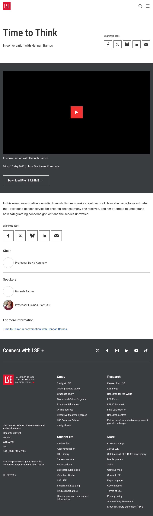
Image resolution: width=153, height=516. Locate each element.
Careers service (65, 459)
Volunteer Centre (66, 475)
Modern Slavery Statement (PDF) (125, 506)
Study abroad (64, 425)
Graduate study (65, 394)
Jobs (110, 464)
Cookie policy (114, 485)
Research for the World (119, 394)
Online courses (65, 409)
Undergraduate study (68, 388)
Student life (63, 443)
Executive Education (68, 404)
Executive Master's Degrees (72, 415)
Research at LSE (116, 383)
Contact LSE (114, 475)
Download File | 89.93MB (26, 180)
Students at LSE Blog (68, 485)
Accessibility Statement (120, 501)
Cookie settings (115, 443)
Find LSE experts (116, 409)
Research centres (116, 415)
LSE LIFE (62, 480)
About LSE (113, 449)
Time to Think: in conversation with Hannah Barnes (35, 329)
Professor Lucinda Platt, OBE (33, 305)
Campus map (114, 470)
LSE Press (112, 399)
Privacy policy (114, 496)
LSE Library (63, 454)
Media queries (115, 459)
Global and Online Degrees (71, 399)
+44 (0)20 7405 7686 (14, 451)
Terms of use (114, 491)
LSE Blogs (112, 388)
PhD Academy (64, 464)
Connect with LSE (23, 350)
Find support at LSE (67, 491)
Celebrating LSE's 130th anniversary (126, 454)
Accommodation (66, 449)
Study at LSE (64, 383)
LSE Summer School (68, 420)
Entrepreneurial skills (68, 470)
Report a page (115, 480)
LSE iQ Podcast (115, 404)
